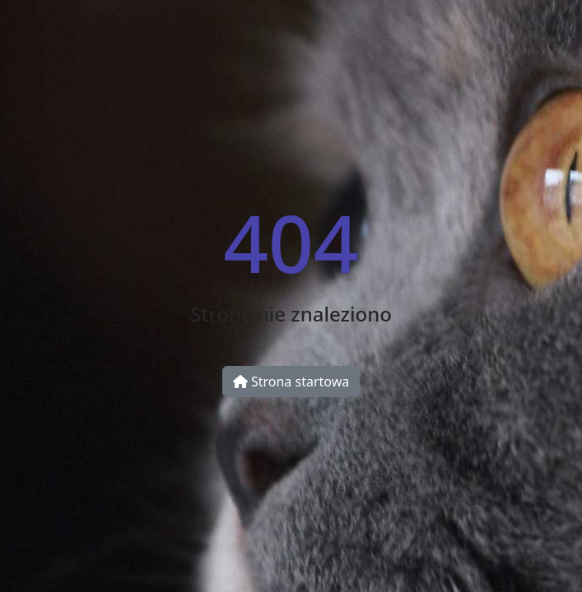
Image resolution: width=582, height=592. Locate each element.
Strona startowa (291, 381)
